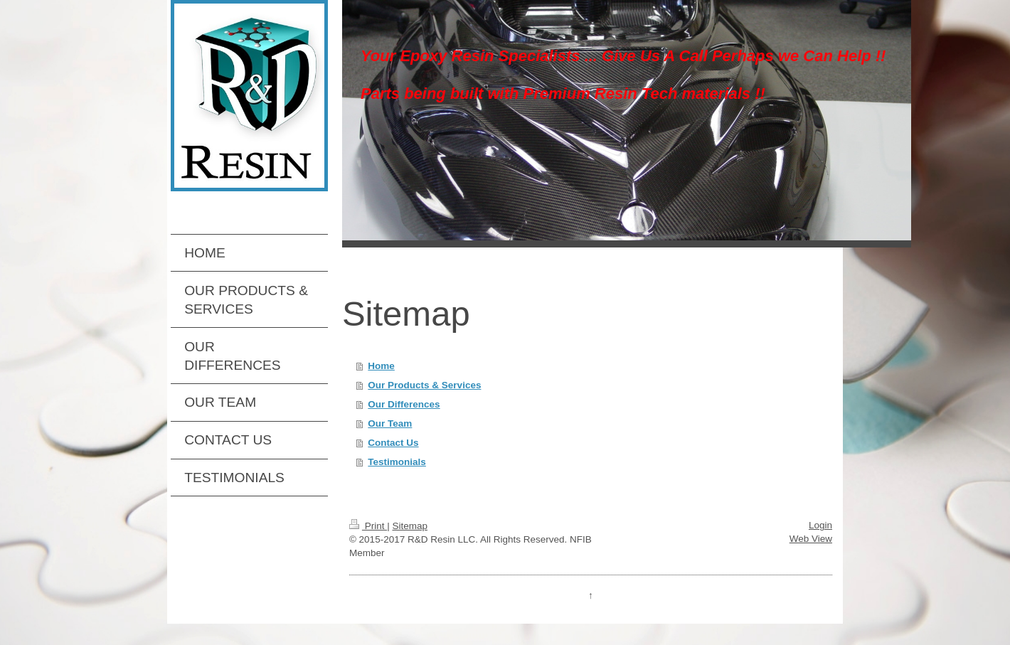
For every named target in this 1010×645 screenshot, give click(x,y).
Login (820, 525)
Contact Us (393, 442)
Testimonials (397, 462)
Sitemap (409, 526)
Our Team (390, 423)
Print (368, 526)
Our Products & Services (424, 385)
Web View (811, 538)
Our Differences (404, 404)
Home (381, 366)
